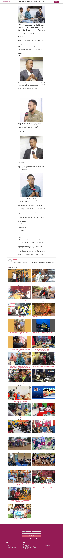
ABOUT (22, 1)
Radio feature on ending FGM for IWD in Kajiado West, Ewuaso (43, 466)
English (36, 33)
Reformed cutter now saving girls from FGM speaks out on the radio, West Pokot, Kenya (43, 418)
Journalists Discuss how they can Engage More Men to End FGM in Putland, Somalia (20, 484)
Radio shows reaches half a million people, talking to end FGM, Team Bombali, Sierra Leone (19, 283)
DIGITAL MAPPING (27, 1)
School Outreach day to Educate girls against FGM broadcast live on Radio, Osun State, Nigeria (43, 384)
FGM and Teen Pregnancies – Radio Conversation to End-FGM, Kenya (43, 483)
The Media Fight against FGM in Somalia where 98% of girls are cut (43, 316)
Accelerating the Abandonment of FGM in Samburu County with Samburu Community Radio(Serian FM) (43, 350)
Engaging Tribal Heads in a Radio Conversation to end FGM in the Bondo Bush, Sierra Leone (43, 283)
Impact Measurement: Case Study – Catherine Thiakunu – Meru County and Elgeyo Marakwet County (20, 467)
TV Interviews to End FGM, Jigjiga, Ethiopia (20, 401)
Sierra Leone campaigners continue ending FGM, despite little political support (19, 333)
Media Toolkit (37, 1)
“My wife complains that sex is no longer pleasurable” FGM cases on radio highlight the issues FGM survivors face (20, 300)
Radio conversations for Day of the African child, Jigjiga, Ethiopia (43, 332)
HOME (20, 1)
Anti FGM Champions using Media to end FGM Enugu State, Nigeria (43, 366)
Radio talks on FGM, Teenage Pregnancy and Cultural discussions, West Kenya (20, 434)
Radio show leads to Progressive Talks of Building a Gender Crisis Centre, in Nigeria (43, 488)
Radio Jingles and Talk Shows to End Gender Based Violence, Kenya (20, 316)
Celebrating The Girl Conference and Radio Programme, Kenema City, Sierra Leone (19, 384)
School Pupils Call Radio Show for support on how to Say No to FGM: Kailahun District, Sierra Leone (19, 418)
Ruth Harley (25, 33)
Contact (42, 1)
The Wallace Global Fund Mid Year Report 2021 (20, 518)
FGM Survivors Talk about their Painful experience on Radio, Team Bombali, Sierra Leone (20, 501)
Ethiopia (39, 33)
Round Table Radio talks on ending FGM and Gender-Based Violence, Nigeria (19, 350)
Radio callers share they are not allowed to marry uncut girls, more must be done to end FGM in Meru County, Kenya (43, 434)
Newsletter (33, 1)
